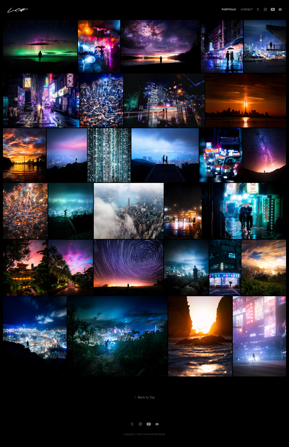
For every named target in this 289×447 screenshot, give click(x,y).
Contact (247, 9)
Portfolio (229, 9)
